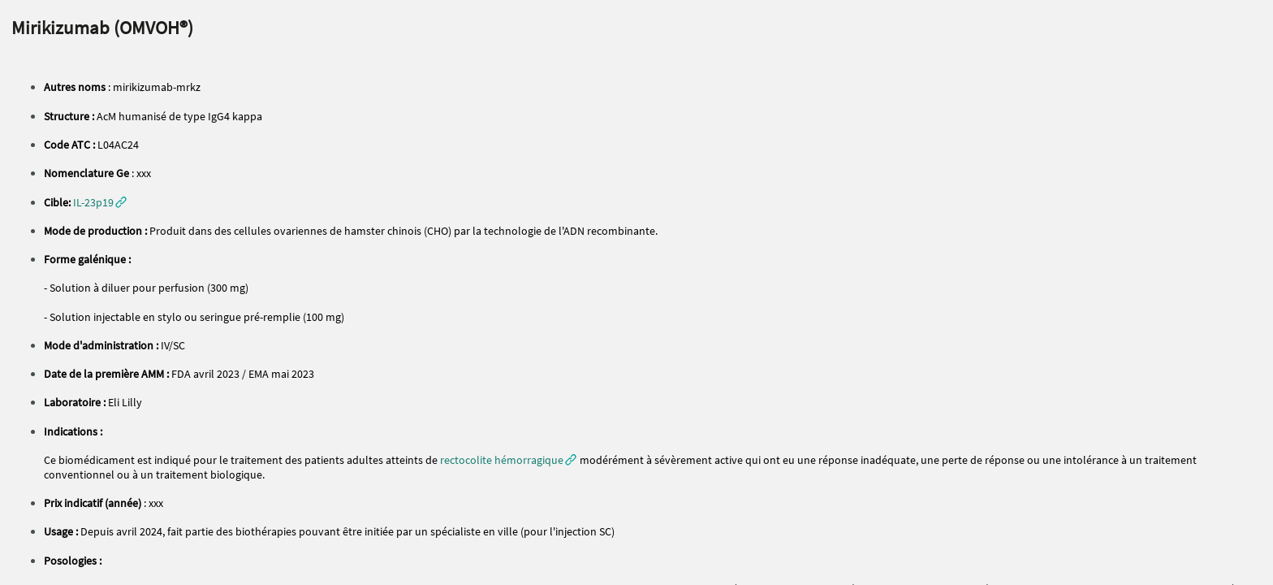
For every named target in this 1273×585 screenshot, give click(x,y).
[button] (100, 202)
